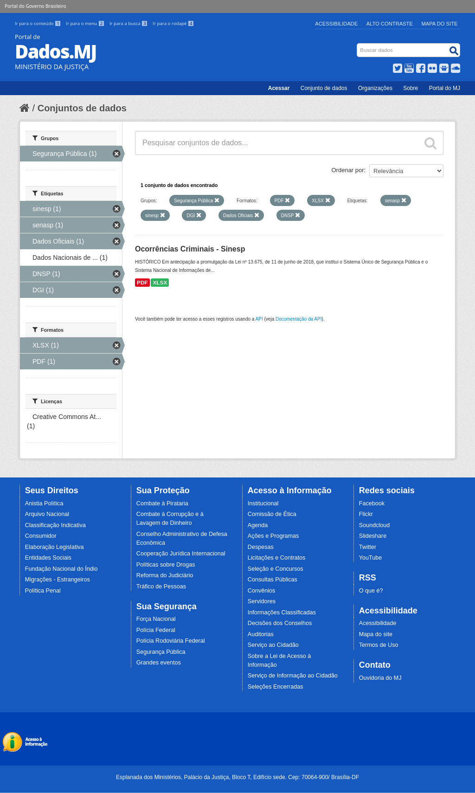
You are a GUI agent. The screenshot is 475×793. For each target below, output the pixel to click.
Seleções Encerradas (275, 686)
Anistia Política (44, 503)
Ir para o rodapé (173, 23)
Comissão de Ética (272, 514)
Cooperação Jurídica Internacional (180, 553)
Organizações (375, 88)
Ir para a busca (129, 23)
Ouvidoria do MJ (380, 678)
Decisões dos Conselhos (280, 623)
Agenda (258, 525)
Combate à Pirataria (162, 503)
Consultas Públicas (272, 579)
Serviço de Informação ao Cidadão (293, 675)
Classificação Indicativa (55, 525)
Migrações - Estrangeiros (57, 579)
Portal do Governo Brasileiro (35, 6)
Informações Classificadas (282, 612)
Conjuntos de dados (82, 108)
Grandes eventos (158, 662)
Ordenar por (348, 170)
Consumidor (41, 536)
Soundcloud (374, 525)
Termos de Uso (378, 645)
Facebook (372, 503)
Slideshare (373, 536)
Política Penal (43, 590)
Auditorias (261, 634)
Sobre (410, 88)
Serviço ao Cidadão (273, 645)
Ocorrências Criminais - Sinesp (190, 249)
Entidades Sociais (48, 557)
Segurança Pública (161, 652)
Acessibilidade (336, 23)
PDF (142, 282)
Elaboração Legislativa (54, 547)
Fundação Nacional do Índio (61, 569)
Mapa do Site (440, 23)
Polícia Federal (155, 630)
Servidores (262, 601)
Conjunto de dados (324, 88)
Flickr (366, 514)
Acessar (279, 88)
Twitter (367, 547)
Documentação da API (299, 319)
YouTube (370, 557)
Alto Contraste (389, 23)
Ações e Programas (273, 536)
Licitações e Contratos (277, 557)
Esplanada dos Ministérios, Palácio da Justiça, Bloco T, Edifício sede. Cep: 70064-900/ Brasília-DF (237, 777)
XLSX (160, 282)
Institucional (263, 503)
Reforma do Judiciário (164, 575)
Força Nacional (156, 619)
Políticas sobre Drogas (165, 564)
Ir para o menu (86, 23)
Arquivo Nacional (47, 514)
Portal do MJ (444, 88)
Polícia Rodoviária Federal (170, 641)
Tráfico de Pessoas (161, 586)
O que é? (371, 590)
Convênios (262, 590)
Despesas (261, 547)
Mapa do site (375, 634)
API (259, 319)
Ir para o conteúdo (38, 23)
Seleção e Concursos (275, 569)
